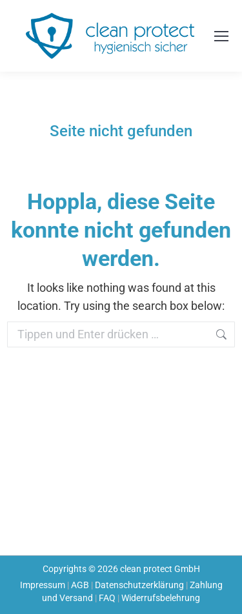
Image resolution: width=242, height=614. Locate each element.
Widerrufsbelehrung (160, 598)
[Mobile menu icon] (221, 36)
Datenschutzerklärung (139, 585)
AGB (80, 585)
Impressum (42, 585)
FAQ (107, 598)
